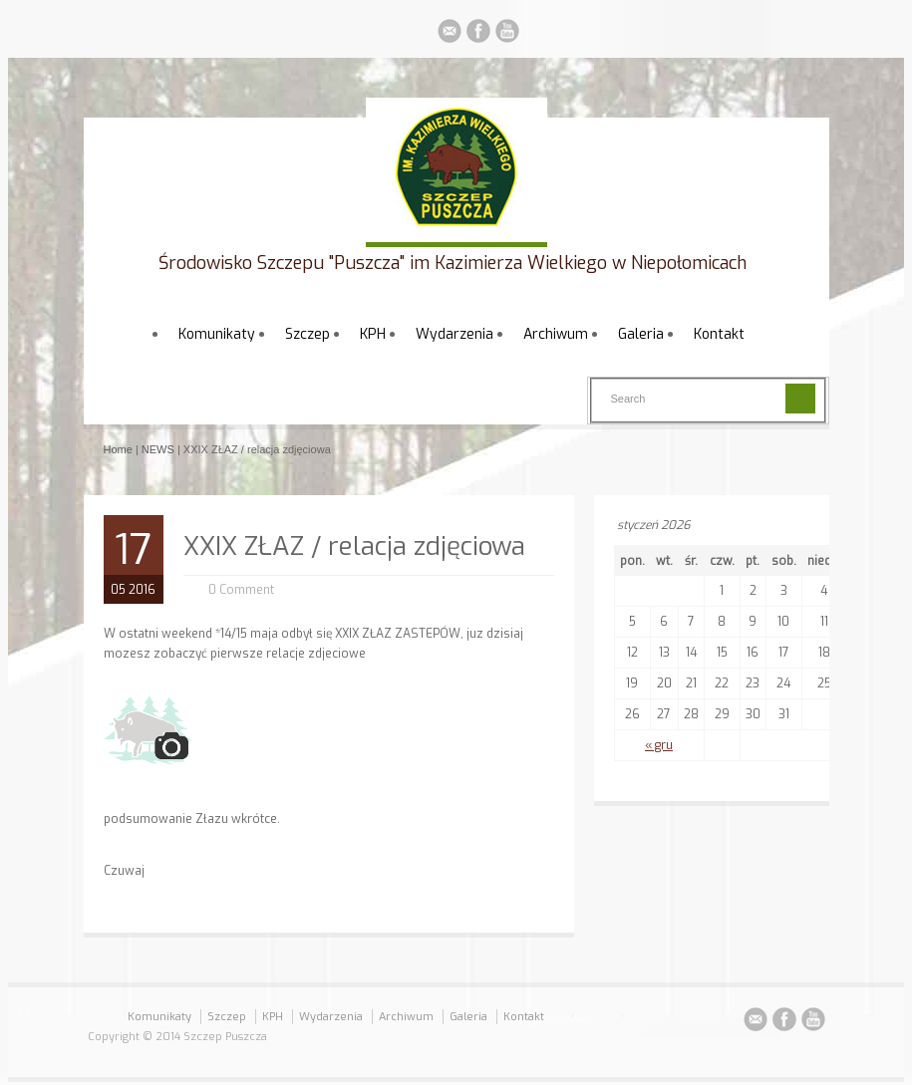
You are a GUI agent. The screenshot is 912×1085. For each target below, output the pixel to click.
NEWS (158, 449)
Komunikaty (216, 334)
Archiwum (555, 334)
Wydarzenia (454, 334)
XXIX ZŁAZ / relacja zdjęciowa (354, 546)
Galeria (641, 334)
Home (118, 449)
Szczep (307, 334)
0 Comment (241, 590)
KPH (373, 334)
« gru (659, 745)
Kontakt (719, 334)
